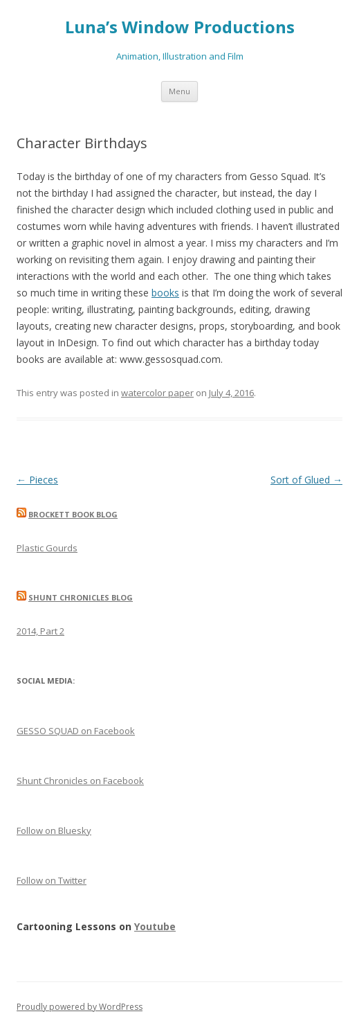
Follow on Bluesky (54, 830)
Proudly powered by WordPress (79, 1007)
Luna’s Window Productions (180, 27)
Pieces (37, 479)
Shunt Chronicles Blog (80, 597)
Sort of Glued (306, 479)
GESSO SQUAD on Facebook (76, 730)
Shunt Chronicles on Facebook (80, 780)
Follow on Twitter (51, 880)
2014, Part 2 (40, 631)
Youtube (155, 926)
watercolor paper (157, 392)
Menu (179, 91)
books (165, 292)
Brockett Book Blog (73, 514)
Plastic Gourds (47, 548)
